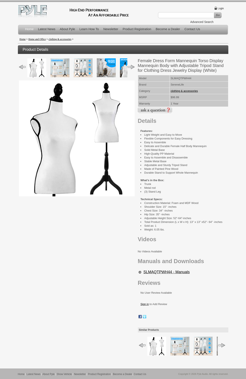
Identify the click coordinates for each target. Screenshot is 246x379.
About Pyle (67, 29)
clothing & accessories (60, 39)
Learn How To (89, 29)
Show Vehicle (64, 374)
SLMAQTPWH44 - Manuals (167, 272)
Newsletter (110, 29)
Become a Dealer (168, 29)
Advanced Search (202, 22)
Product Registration (137, 29)
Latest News (47, 29)
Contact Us (192, 29)
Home (29, 29)
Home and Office (37, 39)
